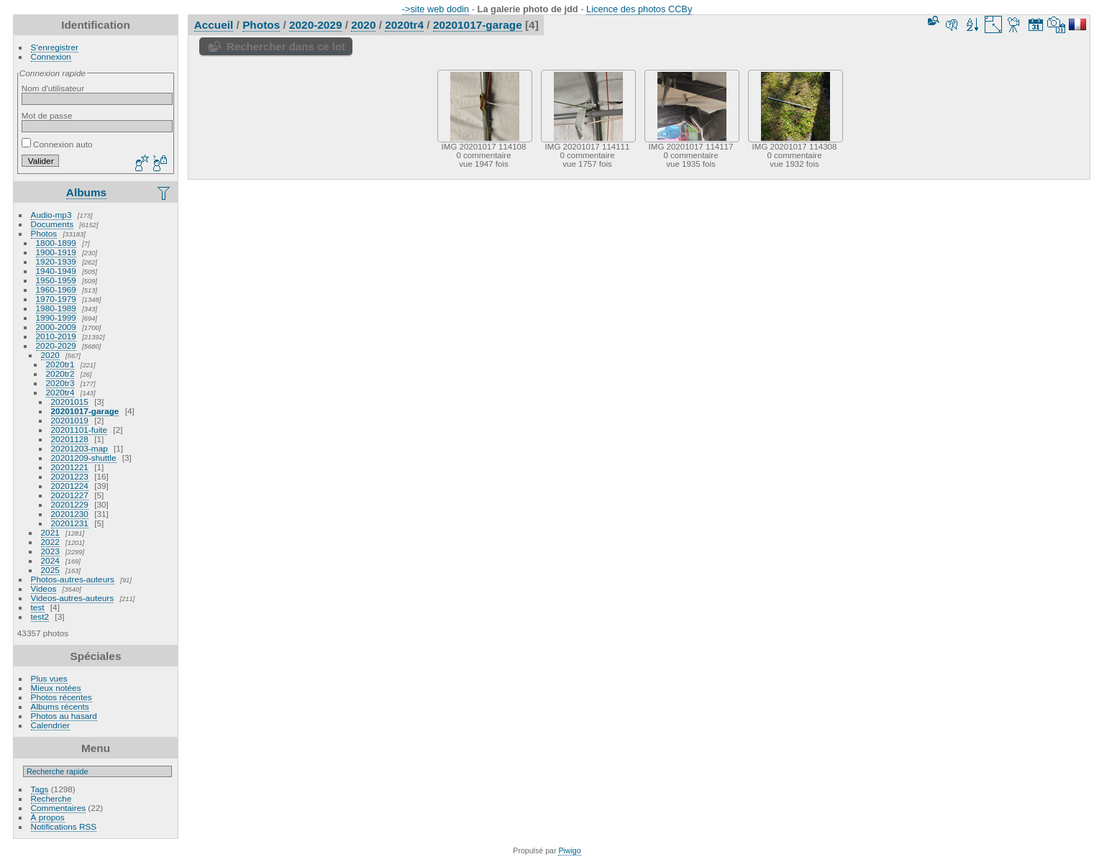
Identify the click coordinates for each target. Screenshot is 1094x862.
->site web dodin (436, 9)
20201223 (69, 476)
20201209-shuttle (84, 457)
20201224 (69, 485)
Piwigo (569, 850)
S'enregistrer (54, 47)
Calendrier (50, 725)
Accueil (214, 25)
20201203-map (79, 448)
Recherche (51, 798)
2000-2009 (56, 326)
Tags (40, 789)
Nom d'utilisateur (53, 88)
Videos (44, 588)
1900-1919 (56, 252)
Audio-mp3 (51, 214)
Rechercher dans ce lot (286, 46)
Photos (44, 233)
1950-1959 (56, 280)
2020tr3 (60, 383)
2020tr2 (60, 373)
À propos (48, 817)
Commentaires (58, 807)
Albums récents (60, 706)
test (38, 607)
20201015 (69, 401)
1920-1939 (56, 261)
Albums (86, 192)
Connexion (51, 56)
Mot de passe (47, 115)
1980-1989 (56, 308)
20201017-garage (85, 411)
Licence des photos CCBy (639, 9)
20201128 (69, 439)
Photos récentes (61, 697)
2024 (50, 560)
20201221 (69, 467)
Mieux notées (56, 687)
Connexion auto (57, 144)
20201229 (69, 504)
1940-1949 (56, 270)
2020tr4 (60, 392)
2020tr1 (60, 364)
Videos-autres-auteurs (72, 597)
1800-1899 (56, 242)
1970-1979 (56, 298)
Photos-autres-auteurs (72, 579)
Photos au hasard (64, 715)
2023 (50, 551)
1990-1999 (56, 317)
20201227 (69, 495)
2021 (50, 532)
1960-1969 (56, 289)
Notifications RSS (64, 826)
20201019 (69, 420)
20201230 (69, 513)
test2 (40, 616)
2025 (50, 569)
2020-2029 (56, 345)
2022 (50, 541)
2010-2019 (56, 336)
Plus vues (49, 678)
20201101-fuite (79, 429)
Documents (52, 224)
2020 (50, 354)
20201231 (69, 523)
